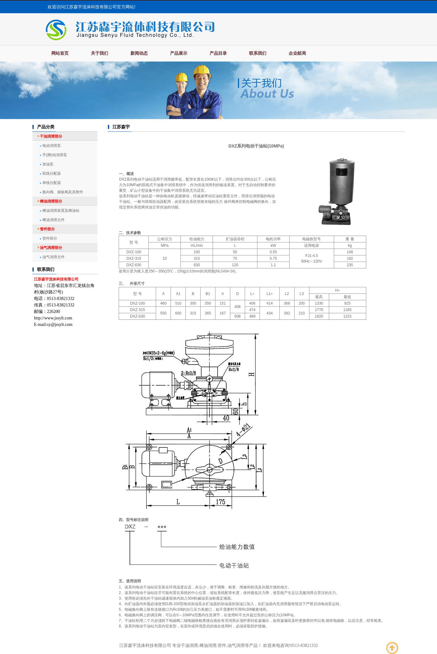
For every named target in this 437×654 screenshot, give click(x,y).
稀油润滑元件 (53, 220)
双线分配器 (51, 173)
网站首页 (60, 53)
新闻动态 (139, 53)
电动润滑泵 (51, 145)
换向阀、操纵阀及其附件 (62, 192)
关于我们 (99, 53)
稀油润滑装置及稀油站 (60, 210)
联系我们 (257, 53)
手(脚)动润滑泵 (54, 155)
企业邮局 (297, 53)
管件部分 (49, 238)
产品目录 (218, 53)
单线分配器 (51, 183)
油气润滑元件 (53, 257)
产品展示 (178, 53)
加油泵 (47, 164)
